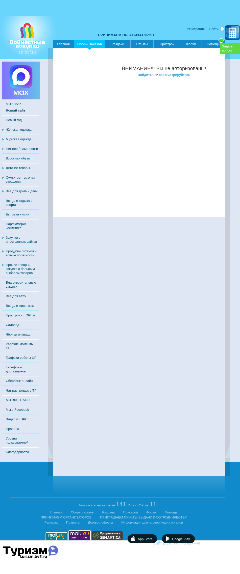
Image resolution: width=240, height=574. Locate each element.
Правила (12, 429)
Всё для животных (20, 306)
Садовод (12, 325)
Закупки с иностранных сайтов (21, 239)
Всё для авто (16, 296)
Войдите (145, 75)
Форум (191, 44)
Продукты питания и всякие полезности (21, 253)
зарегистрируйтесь (174, 75)
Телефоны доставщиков (16, 369)
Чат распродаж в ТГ (21, 390)
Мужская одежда (19, 139)
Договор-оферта (100, 522)
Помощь (215, 43)
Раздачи (118, 44)
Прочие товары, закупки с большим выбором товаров (20, 269)
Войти (214, 29)
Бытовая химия (17, 214)
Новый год (14, 120)
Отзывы (142, 44)
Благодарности (17, 452)
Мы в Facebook (17, 410)
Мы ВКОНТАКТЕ (18, 400)
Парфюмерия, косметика (16, 226)
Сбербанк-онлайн (19, 381)
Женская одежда (19, 129)
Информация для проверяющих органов (152, 522)
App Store (145, 539)
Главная (63, 44)
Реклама (51, 522)
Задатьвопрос (227, 48)
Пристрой (167, 44)
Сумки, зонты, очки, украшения (21, 179)
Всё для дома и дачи (22, 191)
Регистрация (195, 29)
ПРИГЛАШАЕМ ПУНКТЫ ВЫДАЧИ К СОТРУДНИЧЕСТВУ (143, 517)
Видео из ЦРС (17, 419)
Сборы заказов (89, 45)
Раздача (108, 512)
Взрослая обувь (18, 158)
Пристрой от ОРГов (20, 315)
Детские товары (18, 168)
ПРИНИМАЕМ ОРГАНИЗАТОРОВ (126, 35)
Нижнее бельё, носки (22, 149)
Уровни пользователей (17, 440)
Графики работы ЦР (21, 358)
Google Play (181, 539)
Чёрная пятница (18, 334)
